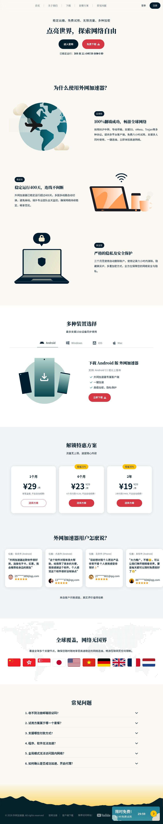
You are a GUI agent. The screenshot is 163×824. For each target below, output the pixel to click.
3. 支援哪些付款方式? (81, 733)
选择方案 (33, 502)
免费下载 (93, 44)
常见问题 (101, 5)
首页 (37, 5)
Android (47, 343)
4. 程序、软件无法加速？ (81, 743)
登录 (143, 5)
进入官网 (68, 44)
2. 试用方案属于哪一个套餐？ (81, 723)
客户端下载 (67, 815)
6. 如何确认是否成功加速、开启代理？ (81, 763)
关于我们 (53, 5)
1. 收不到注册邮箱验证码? (81, 713)
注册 (155, 5)
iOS (97, 343)
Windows (74, 343)
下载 (68, 5)
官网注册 (53, 815)
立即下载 (99, 397)
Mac (117, 343)
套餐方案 (84, 5)
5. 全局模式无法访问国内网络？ (81, 753)
